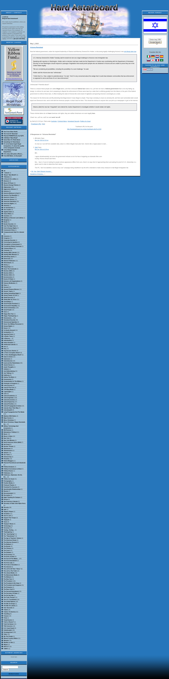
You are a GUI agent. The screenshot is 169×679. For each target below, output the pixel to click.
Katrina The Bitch (9, 377)
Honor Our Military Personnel (13, 324)
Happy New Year (9, 314)
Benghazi (6, 220)
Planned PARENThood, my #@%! (14, 135)
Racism (6, 491)
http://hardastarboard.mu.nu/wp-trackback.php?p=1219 (84, 129)
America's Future (9, 197)
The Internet (7, 566)
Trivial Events (8, 620)
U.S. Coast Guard (9, 628)
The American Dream (10, 540)
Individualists (8, 340)
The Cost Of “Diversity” (11, 133)
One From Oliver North (11, 131)
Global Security (8, 297)
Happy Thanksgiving (10, 316)
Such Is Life (7, 515)
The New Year (8, 579)
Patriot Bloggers (9, 460)
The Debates (7, 552)
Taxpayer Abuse (8, 523)
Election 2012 (8, 275)
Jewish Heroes (8, 365)
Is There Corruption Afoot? (12, 352)
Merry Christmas (9, 420)
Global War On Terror (10, 299)
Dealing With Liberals (10, 252)
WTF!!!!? (6, 646)
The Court (7, 550)
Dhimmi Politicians (9, 260)
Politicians (7, 473)
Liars (5, 393)
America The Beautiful (10, 195)
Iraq (5, 348)
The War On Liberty (9, 605)
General (6, 287)
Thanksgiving (8, 532)
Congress (7, 238)
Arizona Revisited (36, 47)
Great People (8, 309)
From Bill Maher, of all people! (13, 156)
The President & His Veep (11, 583)
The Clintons (7, 548)
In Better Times (8, 336)
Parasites (6, 458)
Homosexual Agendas (10, 322)
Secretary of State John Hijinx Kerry (15, 503)
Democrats (7, 258)
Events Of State (8, 279)
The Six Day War (9, 595)
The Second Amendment (11, 591)
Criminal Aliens (62, 121)
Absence (6, 181)
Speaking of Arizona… (37, 174)
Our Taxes (7, 454)
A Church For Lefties (10, 179)
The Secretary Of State (10, 593)
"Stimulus (7, 177)
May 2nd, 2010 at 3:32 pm (41, 140)
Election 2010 (8, 273)
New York (6, 438)
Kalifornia (7, 375)
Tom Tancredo (8, 607)
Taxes (5, 521)
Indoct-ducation (8, 342)
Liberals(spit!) (8, 410)
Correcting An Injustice (11, 242)
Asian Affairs (7, 213)
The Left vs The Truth (10, 571)
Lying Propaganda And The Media (14, 412)
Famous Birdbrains (9, 283)
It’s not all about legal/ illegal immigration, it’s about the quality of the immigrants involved (14, 145)
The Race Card (8, 589)
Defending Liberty (9, 256)
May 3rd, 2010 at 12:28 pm (42, 149)
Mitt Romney (7, 430)
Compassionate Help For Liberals (14, 232)
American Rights (9, 203)
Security (6, 507)
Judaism (6, 369)
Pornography (8, 481)
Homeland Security (73, 121)
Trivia (5, 618)
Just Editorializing (9, 371)
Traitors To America (10, 611)
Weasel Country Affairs (11, 638)
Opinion (6, 452)
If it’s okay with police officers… (13, 154)
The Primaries (8, 587)
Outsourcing (7, 456)
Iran (5, 346)
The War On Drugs (9, 603)
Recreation (7, 495)
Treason (6, 616)
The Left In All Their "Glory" (12, 568)
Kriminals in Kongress (10, 383)
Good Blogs (7, 301)
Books (6, 222)
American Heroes (9, 199)
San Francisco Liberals (11, 501)
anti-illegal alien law (130, 51)
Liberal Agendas (9, 397)
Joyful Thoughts (9, 367)
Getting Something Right (11, 293)
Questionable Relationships (12, 489)
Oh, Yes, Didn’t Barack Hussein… (41, 171)
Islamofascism (8, 361)
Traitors (6, 609)
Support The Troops (10, 517)
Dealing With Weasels (10, 254)
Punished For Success (10, 487)
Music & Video (8, 436)
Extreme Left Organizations (12, 281)
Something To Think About (12, 142)
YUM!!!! (6, 648)
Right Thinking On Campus (12, 497)
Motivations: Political (10, 432)
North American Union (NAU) (12, 442)
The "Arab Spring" (9, 534)
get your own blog (19, 38)
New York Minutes (9, 440)
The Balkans (7, 544)
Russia (6, 499)
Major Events (8, 418)
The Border (7, 546)
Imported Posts (8, 334)
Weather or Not (8, 642)
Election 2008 (8, 271)
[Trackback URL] (36, 124)
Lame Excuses (8, 385)
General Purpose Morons (11, 289)
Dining (6, 264)
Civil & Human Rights (10, 228)
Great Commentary (9, 307)
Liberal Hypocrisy (9, 401)
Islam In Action (8, 356)
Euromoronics (8, 277)
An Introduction (8, 207)
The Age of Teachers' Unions (12, 538)
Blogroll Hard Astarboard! (10, 18)
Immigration (7, 332)
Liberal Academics (9, 395)
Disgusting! (7, 266)
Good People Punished (11, 303)
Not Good (6, 444)
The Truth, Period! (9, 597)
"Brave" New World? (10, 175)
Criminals (6, 250)
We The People (8, 636)
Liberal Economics (9, 399)
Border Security (8, 224)
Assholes (54, 121)
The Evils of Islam (9, 556)
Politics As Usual (85, 121)
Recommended (8, 493)
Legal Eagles (7, 391)
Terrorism (7, 528)
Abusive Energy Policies (11, 185)
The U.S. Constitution (10, 599)
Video (5, 634)
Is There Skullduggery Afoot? (13, 354)
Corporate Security (9, 240)
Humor (6, 328)
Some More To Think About (12, 139)
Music (5, 434)
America (6, 191)
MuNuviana (14, 674)
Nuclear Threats (8, 446)
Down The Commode (10, 269)
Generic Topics (8, 291)
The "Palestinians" (9, 536)
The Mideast (7, 577)
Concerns (7, 236)
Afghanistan (7, 187)
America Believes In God (11, 193)
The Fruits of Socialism (11, 564)
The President (8, 581)
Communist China (9, 230)
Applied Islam (8, 211)
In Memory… (7, 338)
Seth (36, 147)
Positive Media (8, 483)
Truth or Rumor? (9, 622)
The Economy (8, 554)
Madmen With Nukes (10, 416)
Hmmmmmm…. (8, 318)
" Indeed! (6, 172)
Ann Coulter (7, 209)
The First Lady (8, 562)
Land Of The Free (9, 387)
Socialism (7, 513)
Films (5, 285)
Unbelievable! (8, 630)
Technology (7, 526)
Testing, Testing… (9, 530)
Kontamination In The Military (13, 381)
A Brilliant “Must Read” (11, 138)
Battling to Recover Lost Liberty (13, 217)
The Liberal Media (9, 573)
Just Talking (7, 373)
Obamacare (7, 448)
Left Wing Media (8, 389)
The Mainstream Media (10, 575)
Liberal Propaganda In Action (12, 406)
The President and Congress (12, 585)
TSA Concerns (8, 626)
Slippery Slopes (8, 511)
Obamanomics (8, 450)
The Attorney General (10, 542)
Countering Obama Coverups (13, 246)
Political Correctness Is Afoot (13, 469)
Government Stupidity (10, 305)
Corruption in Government (12, 244)
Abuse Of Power (9, 183)
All (4, 170)
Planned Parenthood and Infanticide (15, 462)
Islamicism (7, 359)
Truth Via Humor (9, 624)
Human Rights (8, 326)
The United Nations (9, 601)
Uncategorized (8, 632)
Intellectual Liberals (10, 344)
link (44, 124)
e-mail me (5, 17)
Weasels (6, 640)
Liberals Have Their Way (11, 408)
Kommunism (7, 379)
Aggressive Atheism (10, 189)
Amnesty (6, 205)
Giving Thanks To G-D (10, 295)
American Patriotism (10, 201)
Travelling (7, 613)
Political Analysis (9, 466)
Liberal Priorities (9, 404)
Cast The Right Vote (10, 226)
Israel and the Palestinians (12, 363)
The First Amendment (10, 560)
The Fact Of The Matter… (11, 558)
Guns (5, 311)
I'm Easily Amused (9, 330)
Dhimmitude (7, 262)
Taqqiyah (6, 519)
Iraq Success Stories (10, 350)
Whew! (6, 644)
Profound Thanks (9, 485)
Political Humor (8, 471)
